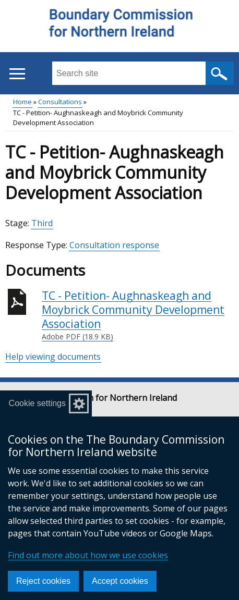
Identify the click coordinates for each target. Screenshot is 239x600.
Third (42, 223)
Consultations (60, 101)
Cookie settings (37, 403)
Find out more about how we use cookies (88, 555)
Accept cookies (120, 581)
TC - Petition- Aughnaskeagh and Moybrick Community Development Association (138, 315)
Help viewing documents (53, 356)
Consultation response (114, 245)
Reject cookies (43, 581)
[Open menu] (17, 73)
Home (22, 101)
